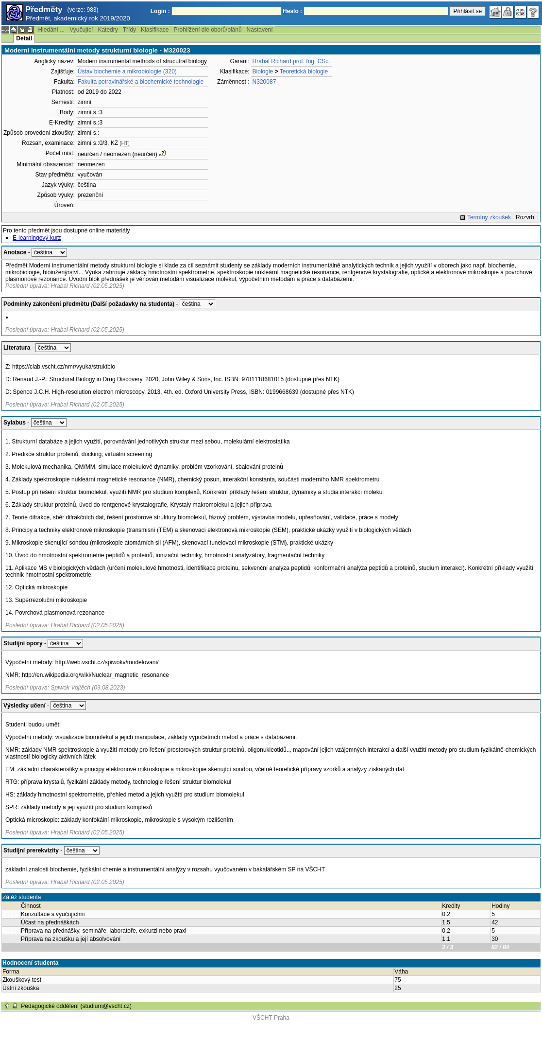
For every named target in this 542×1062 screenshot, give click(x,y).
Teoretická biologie (304, 71)
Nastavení (260, 29)
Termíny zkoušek (489, 217)
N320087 (264, 81)
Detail (24, 38)
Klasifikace (155, 29)
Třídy (129, 29)
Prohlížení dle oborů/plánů (207, 29)
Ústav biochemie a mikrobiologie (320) (127, 71)
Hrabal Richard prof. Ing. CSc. (291, 61)
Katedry (108, 29)
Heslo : (292, 11)
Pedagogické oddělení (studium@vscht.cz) (76, 1006)
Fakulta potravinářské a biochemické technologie (140, 81)
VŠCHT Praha (271, 1017)
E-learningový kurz (37, 237)
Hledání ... (51, 29)
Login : (160, 11)
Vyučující (81, 29)
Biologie (263, 71)
